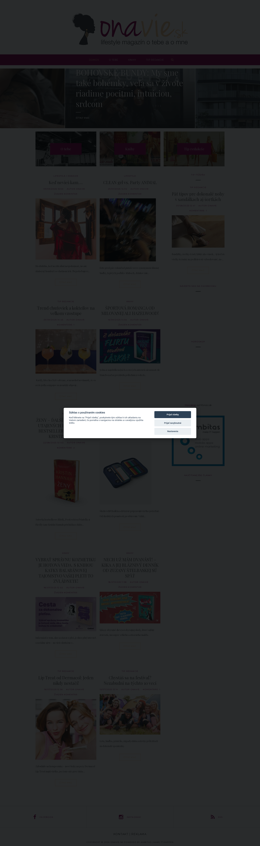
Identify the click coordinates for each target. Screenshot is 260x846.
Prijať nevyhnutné (172, 423)
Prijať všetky (173, 414)
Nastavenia (172, 431)
